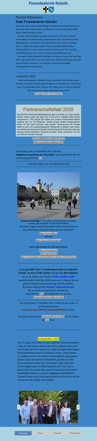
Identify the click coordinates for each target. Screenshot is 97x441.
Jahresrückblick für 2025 (53, 316)
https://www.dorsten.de (48, 250)
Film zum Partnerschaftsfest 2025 (48, 142)
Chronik (57, 433)
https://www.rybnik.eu (48, 233)
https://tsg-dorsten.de (48, 253)
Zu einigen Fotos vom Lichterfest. (48, 94)
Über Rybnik (74, 433)
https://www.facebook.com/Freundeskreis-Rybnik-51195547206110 (48, 257)
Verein (40, 433)
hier (40, 158)
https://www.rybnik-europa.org (48, 240)
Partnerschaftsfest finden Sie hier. (48, 297)
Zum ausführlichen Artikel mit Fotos (48, 139)
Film (41, 294)
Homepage (23, 433)
